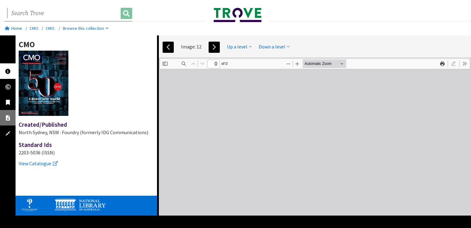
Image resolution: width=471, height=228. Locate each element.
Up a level (239, 46)
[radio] (453, 63)
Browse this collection (86, 28)
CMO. (34, 28)
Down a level (274, 46)
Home (13, 28)
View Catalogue (38, 163)
